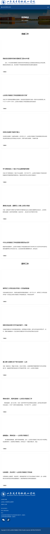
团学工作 (25, 264)
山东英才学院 (4, 499)
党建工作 (25, 34)
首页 (23, 20)
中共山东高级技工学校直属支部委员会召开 (16, 242)
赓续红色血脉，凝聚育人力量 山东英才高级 (16, 206)
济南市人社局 (4, 504)
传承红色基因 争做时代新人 (11, 132)
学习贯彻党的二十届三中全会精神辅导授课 (16, 169)
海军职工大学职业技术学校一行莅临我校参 (16, 288)
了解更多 (4, 71)
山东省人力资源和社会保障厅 (7, 501)
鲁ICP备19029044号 (36, 530)
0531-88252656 (5, 510)
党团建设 (26, 20)
